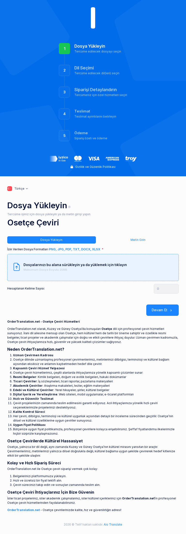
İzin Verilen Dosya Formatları (54, 249)
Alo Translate (112, 524)
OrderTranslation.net (23, 510)
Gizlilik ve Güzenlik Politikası (93, 167)
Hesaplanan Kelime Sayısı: (26, 288)
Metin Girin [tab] (138, 240)
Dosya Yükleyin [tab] (51, 240)
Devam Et (162, 310)
